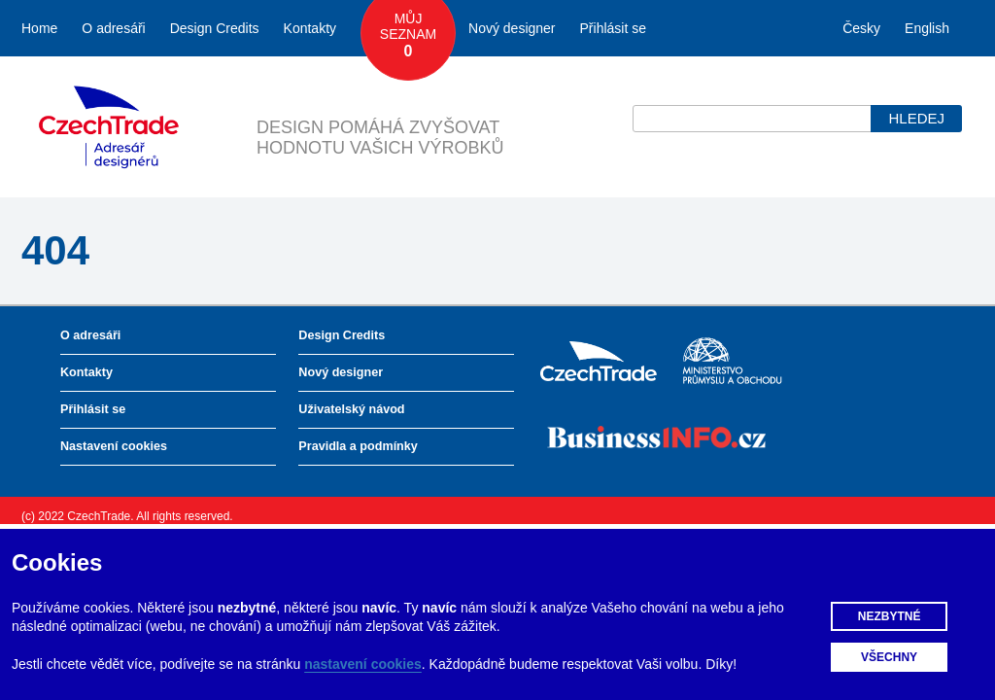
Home (39, 28)
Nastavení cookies (113, 446)
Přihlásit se (613, 28)
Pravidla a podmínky (357, 446)
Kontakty (310, 28)
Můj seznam (408, 36)
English (927, 28)
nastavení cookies (363, 664)
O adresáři (113, 28)
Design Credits (214, 28)
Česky (861, 28)
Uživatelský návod (351, 409)
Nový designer (512, 28)
